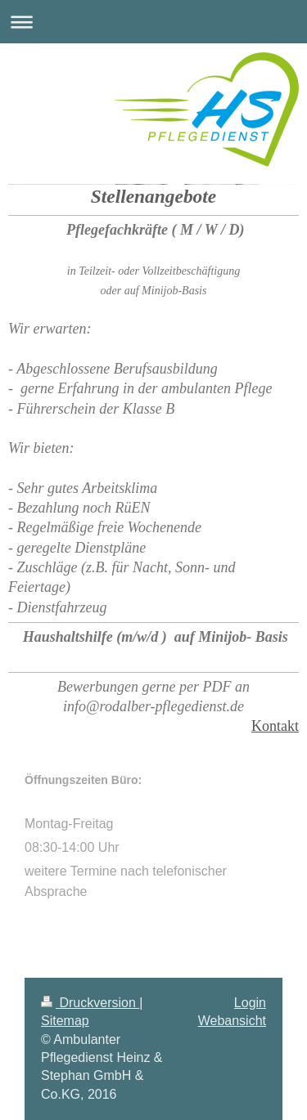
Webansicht (232, 1021)
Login (250, 1003)
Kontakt (275, 726)
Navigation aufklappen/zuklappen (153, 21)
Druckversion (90, 1003)
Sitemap (65, 1021)
